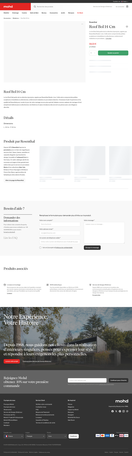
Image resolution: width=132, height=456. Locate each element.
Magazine (71, 407)
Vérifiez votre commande (44, 404)
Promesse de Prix (9, 415)
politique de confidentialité (106, 384)
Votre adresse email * (46, 229)
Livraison (9, 293)
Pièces (70, 404)
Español (126, 452)
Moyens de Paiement (42, 412)
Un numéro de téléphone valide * (50, 238)
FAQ (37, 409)
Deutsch (121, 452)
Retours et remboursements (45, 415)
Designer (71, 415)
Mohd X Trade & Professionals (13, 417)
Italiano (106, 452)
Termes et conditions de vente (45, 423)
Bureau (44, 13)
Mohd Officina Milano (10, 420)
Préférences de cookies (44, 452)
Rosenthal (93, 22)
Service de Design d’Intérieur (102, 6)
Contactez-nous (41, 407)
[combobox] (5, 436)
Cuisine (24, 13)
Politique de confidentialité (64, 247)
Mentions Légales (33, 452)
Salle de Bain (34, 13)
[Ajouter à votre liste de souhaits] (127, 26)
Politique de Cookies (23, 452)
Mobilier (6, 13)
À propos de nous (9, 407)
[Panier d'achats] (127, 6)
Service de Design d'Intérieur (13, 412)
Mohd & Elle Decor (74, 417)
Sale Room (71, 420)
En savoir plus (96, 295)
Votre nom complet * (46, 220)
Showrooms (7, 409)
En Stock (80, 13)
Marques (71, 13)
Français (116, 452)
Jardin (63, 13)
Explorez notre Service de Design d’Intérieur (37, 361)
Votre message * (89, 220)
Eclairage (15, 13)
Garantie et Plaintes (42, 420)
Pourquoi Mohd (9, 404)
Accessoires (54, 13)
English (111, 452)
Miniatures (16, 18)
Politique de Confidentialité (10, 452)
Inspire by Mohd (73, 409)
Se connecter (120, 7)
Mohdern (7, 425)
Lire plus (108, 38)
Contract (6, 423)
